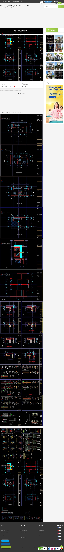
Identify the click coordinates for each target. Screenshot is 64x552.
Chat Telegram (5, 540)
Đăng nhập (56, 1)
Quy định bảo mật (4, 532)
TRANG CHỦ (4, 1)
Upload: (3, 82)
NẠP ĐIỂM (41, 2)
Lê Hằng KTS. (7, 82)
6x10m (19, 90)
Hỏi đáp (40, 527)
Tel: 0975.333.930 (6, 547)
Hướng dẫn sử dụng (24, 527)
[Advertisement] (32, 18)
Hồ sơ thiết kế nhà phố (14, 7)
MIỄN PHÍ (17, 1)
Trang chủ (1, 7)
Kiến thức (40, 535)
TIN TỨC (20, 1)
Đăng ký (60, 3)
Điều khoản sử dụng (5, 530)
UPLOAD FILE (47, 1)
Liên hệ (2, 535)
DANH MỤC (8, 1)
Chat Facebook (5, 543)
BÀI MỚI (13, 1)
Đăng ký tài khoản (23, 530)
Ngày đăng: (24, 82)
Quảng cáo (40, 532)
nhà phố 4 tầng (13, 90)
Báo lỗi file (25, 86)
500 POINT (52, 30)
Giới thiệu (3, 527)
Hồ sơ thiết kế (7, 7)
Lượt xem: (24, 84)
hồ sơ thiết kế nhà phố (5, 90)
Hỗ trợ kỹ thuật (41, 530)
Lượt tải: (3, 84)
